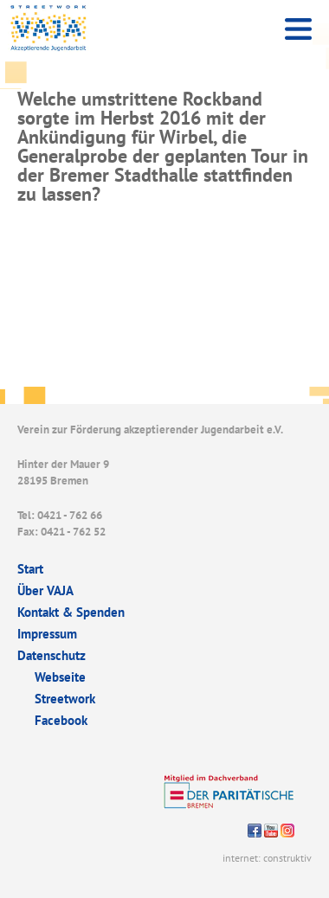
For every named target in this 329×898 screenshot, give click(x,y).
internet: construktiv (267, 857)
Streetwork (65, 698)
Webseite (60, 677)
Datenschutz (51, 655)
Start (30, 569)
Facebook (61, 720)
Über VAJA (45, 590)
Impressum (47, 633)
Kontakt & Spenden (71, 612)
